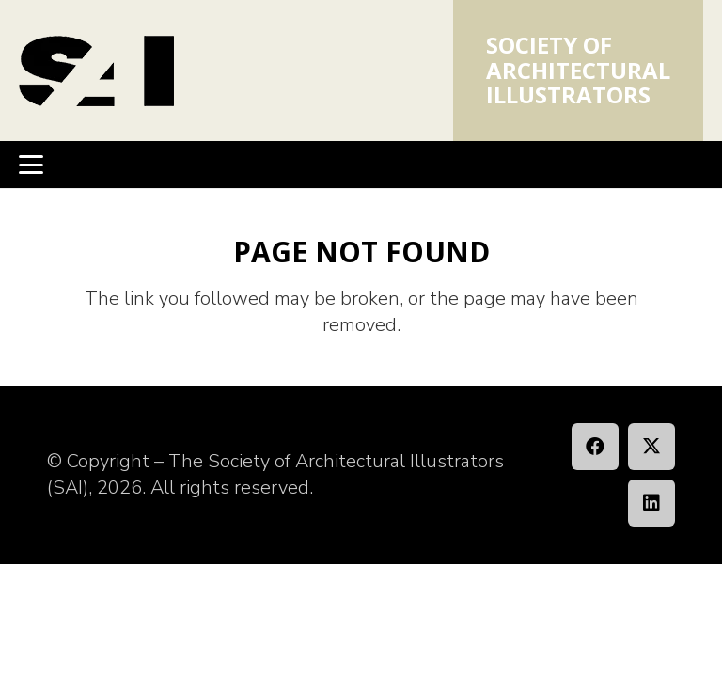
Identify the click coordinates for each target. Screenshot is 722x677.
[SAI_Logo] (96, 71)
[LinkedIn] (651, 503)
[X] (651, 446)
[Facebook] (595, 446)
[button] (31, 164)
